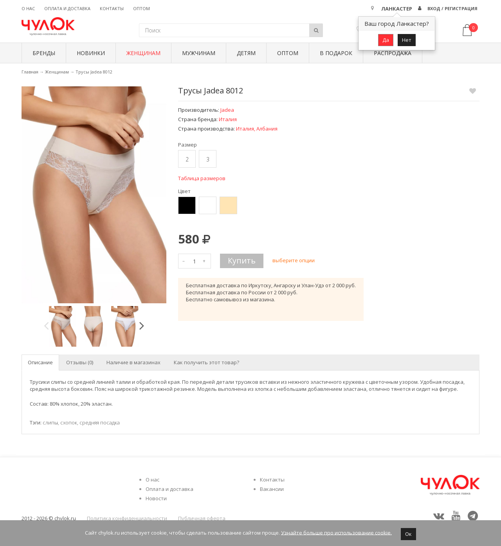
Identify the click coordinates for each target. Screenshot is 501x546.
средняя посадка (99, 422)
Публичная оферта (201, 518)
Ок (408, 533)
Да (385, 39)
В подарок (336, 53)
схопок (68, 422)
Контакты (112, 8)
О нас (28, 8)
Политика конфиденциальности (127, 518)
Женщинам (143, 53)
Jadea (227, 109)
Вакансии (272, 488)
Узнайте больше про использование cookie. (336, 532)
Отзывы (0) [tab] (79, 362)
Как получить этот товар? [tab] (206, 362)
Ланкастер (396, 8)
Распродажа (392, 53)
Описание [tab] (40, 362)
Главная (30, 72)
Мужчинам (198, 53)
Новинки (91, 53)
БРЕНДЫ (43, 53)
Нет (406, 39)
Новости (156, 498)
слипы (50, 422)
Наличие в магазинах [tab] (133, 362)
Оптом (141, 8)
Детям (246, 53)
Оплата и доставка (67, 8)
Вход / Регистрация (452, 8)
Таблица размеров (201, 178)
